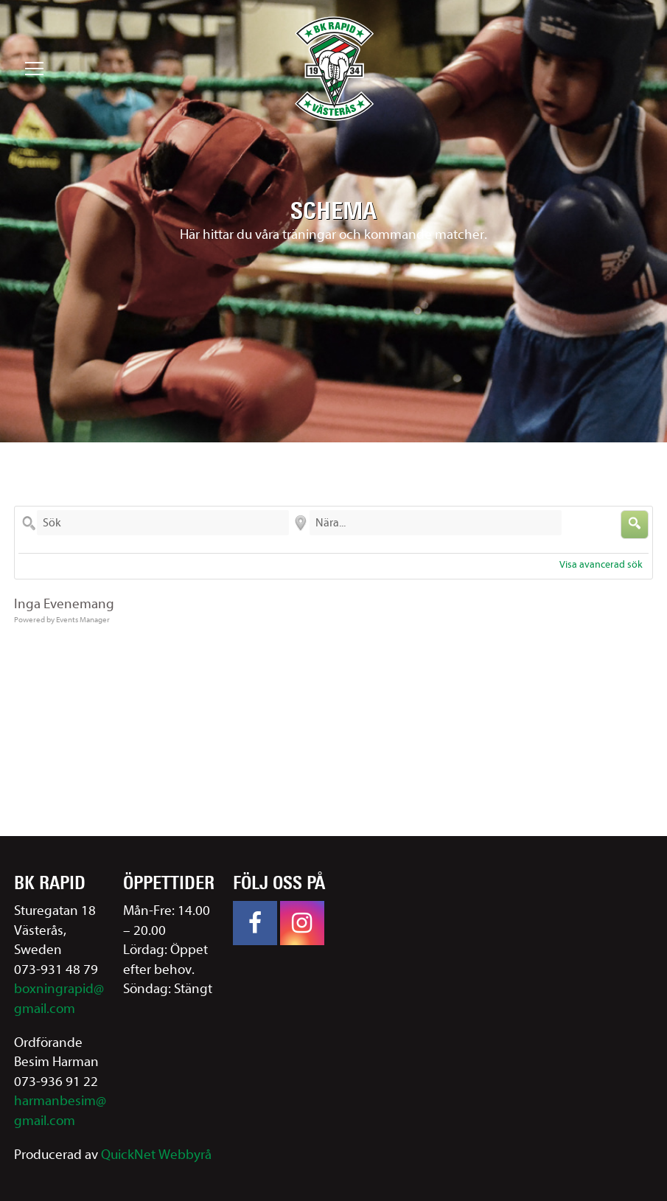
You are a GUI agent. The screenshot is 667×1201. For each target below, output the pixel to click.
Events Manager (83, 619)
